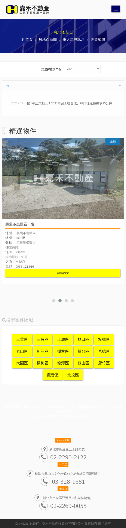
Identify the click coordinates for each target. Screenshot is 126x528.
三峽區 (42, 339)
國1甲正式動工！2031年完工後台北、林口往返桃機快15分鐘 (69, 103)
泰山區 (22, 351)
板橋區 (104, 339)
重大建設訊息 (74, 39)
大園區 (22, 363)
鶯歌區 (83, 351)
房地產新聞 (48, 39)
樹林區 (63, 351)
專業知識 (98, 39)
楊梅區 (42, 363)
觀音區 (53, 375)
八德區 (104, 351)
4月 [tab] (7, 85)
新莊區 (42, 351)
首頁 (29, 39)
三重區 (22, 339)
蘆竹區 (104, 363)
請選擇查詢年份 (51, 69)
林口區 (83, 339)
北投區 (73, 375)
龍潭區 (63, 363)
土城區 (63, 339)
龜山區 (83, 363)
